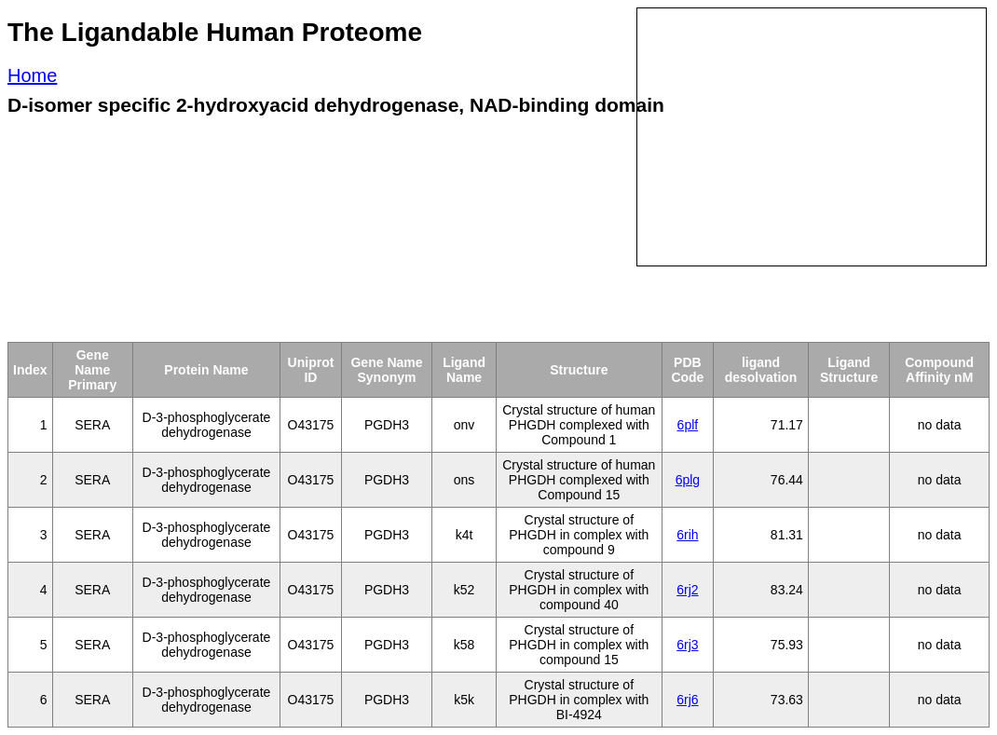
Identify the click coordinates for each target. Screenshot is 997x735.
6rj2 (687, 589)
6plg (688, 479)
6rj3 (687, 644)
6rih (687, 534)
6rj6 (687, 699)
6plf (688, 424)
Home (32, 75)
